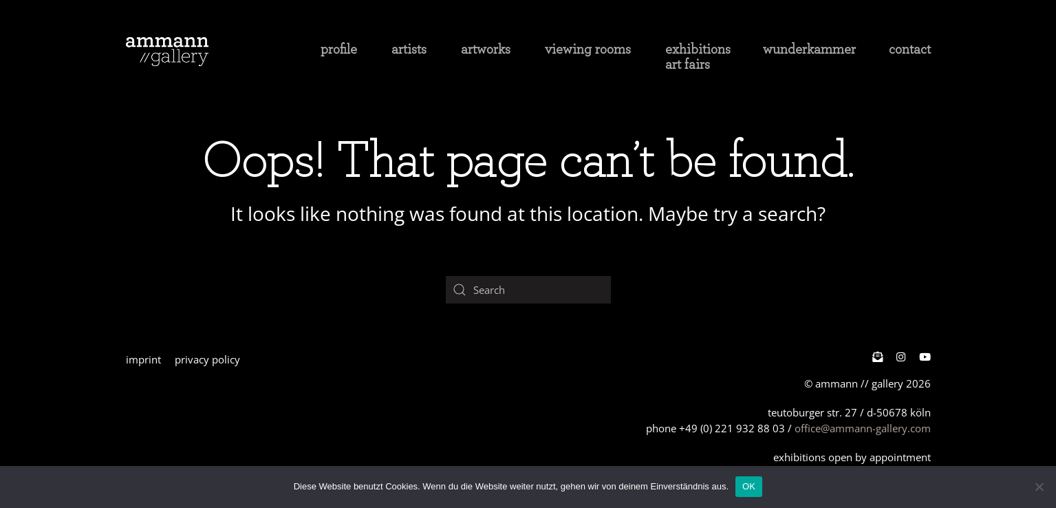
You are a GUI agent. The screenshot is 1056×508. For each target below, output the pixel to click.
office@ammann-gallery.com (863, 428)
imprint (143, 359)
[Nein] (1039, 487)
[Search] (528, 290)
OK (748, 486)
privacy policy (207, 359)
